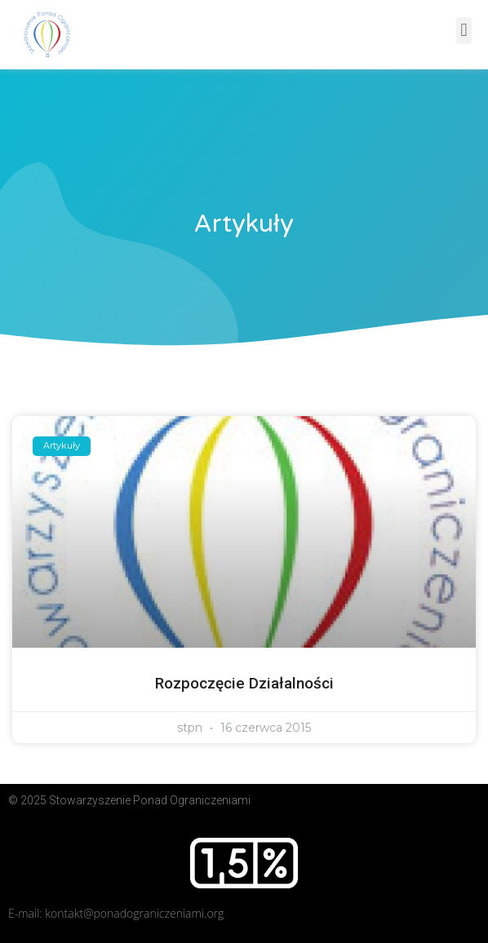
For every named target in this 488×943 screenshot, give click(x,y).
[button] (464, 30)
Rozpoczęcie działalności (244, 683)
